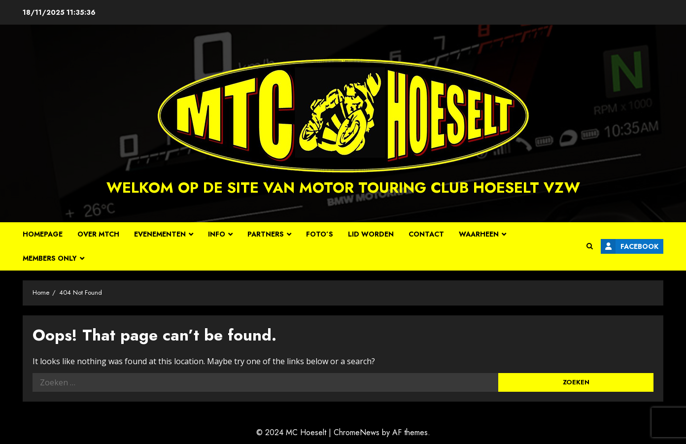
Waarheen (479, 234)
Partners (265, 234)
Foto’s (319, 234)
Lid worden (371, 234)
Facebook (629, 246)
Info (216, 234)
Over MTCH (98, 234)
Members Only (50, 258)
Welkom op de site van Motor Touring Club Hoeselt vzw (343, 187)
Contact (426, 234)
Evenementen (160, 234)
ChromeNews (356, 432)
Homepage (43, 234)
